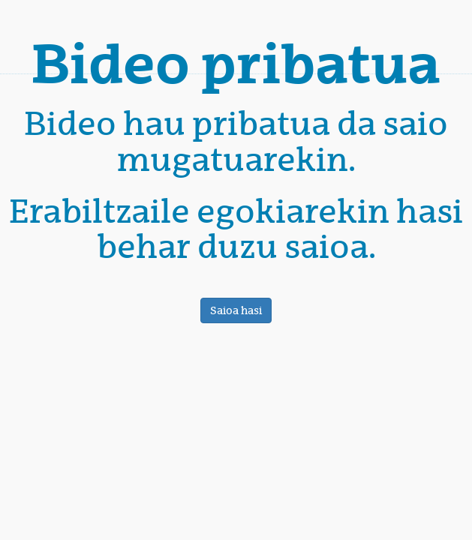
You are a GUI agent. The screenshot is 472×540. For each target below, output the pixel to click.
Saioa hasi (236, 310)
